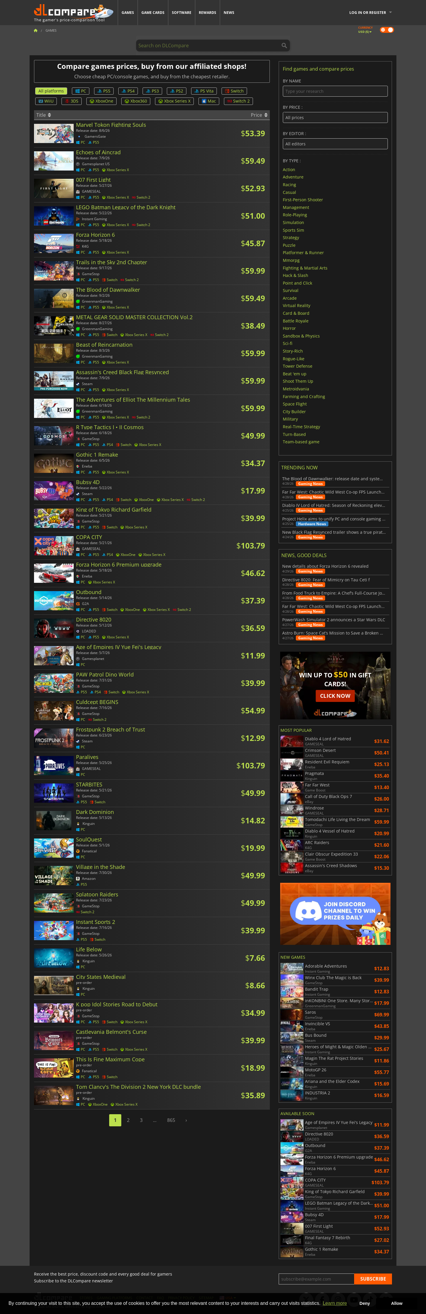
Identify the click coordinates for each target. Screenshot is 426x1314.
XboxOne (101, 101)
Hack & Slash (295, 275)
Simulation (293, 222)
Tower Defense (297, 366)
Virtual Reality (296, 305)
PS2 (176, 91)
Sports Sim (293, 230)
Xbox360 (136, 101)
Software (181, 12)
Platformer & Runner (303, 252)
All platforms (51, 91)
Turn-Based (294, 434)
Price (259, 115)
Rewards (207, 12)
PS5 (103, 91)
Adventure (293, 177)
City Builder (294, 411)
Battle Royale (296, 320)
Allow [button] (396, 1303)
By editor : (335, 140)
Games (128, 12)
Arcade (290, 298)
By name (335, 88)
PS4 (128, 91)
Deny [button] (364, 1303)
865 (171, 1120)
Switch (234, 91)
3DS (71, 101)
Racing (289, 184)
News (229, 12)
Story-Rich (293, 351)
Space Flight (295, 404)
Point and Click (297, 282)
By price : (335, 114)
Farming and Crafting (304, 396)
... (154, 1120)
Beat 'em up (294, 373)
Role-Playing (295, 215)
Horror (289, 328)
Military (290, 419)
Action (289, 169)
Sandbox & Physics (301, 335)
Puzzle (289, 245)
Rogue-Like (293, 358)
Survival (290, 290)
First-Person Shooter (303, 199)
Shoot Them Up (298, 381)
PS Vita (204, 91)
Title (43, 115)
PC (80, 91)
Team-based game (301, 442)
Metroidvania (296, 389)
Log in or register (367, 12)
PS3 (152, 91)
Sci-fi (287, 343)
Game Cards (152, 12)
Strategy (291, 237)
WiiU (46, 101)
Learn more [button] (335, 1303)
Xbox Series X (174, 101)
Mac (209, 101)
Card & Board (296, 313)
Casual (289, 192)
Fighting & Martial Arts (305, 267)
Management (296, 207)
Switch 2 (238, 101)
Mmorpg (291, 260)
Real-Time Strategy (301, 426)
